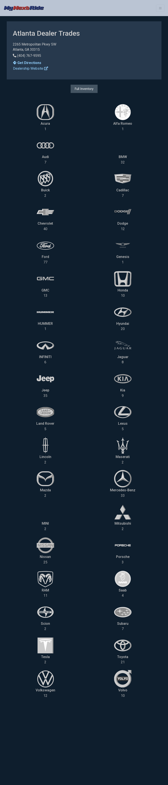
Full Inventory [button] (84, 89)
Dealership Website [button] (30, 68)
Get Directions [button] (27, 63)
